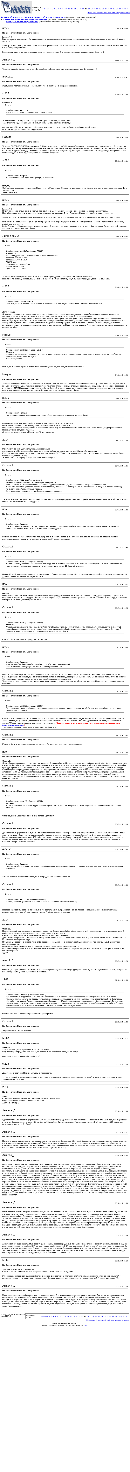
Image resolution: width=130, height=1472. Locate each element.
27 (114, 9)
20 (94, 9)
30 (122, 9)
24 (106, 9)
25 (108, 9)
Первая (45, 9)
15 (80, 9)
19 (92, 9)
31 (125, 9)
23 (103, 9)
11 (69, 9)
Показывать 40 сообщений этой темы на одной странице (109, 12)
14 (77, 9)
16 (83, 9)
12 (72, 9)
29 (120, 9)
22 (100, 9)
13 (75, 9)
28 (117, 9)
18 (89, 9)
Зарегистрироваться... (13, 725)
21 (97, 9)
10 (66, 9)
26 (111, 9)
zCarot (86, 1325)
